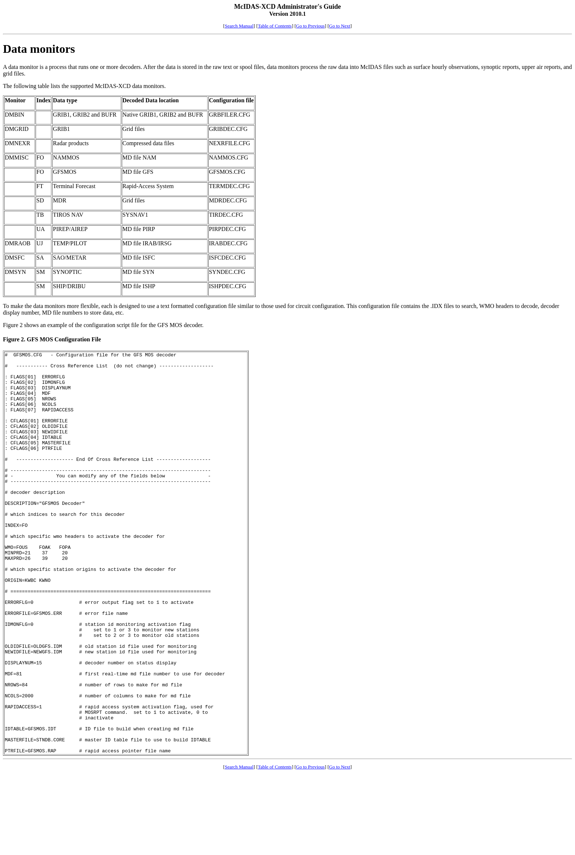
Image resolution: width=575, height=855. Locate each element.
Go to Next (339, 26)
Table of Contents (275, 26)
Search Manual (239, 26)
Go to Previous (310, 26)
